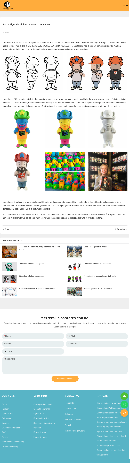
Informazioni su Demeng (13, 442)
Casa (4, 404)
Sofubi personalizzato (106, 441)
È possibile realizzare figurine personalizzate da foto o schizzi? (40, 248)
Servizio (5, 423)
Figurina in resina (41, 418)
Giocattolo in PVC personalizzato (111, 408)
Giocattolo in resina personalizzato (112, 413)
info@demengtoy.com (75, 431)
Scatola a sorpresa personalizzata (112, 422)
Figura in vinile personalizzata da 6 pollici (100, 276)
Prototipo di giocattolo (43, 404)
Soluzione (6, 418)
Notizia (5, 437)
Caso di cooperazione (12, 428)
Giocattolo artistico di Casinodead (97, 264)
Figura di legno (40, 432)
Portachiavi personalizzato (108, 445)
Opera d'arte (7, 414)
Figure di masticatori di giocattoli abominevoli (37, 289)
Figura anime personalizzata (109, 431)
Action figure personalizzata (109, 427)
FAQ (4, 432)
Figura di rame (40, 437)
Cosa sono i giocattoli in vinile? (96, 247)
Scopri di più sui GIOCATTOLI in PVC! (98, 289)
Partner (5, 409)
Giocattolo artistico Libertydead (31, 264)
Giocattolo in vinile (42, 409)
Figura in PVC (40, 414)
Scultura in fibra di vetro (44, 423)
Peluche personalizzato (107, 417)
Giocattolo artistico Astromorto (31, 276)
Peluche (37, 428)
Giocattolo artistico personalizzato (112, 436)
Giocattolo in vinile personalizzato (112, 403)
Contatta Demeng (10, 446)
